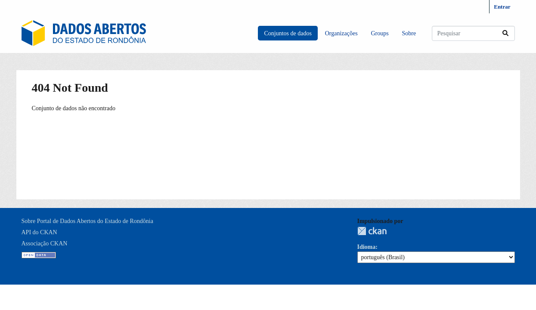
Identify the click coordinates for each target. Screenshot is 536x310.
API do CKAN (39, 232)
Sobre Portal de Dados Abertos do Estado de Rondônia (87, 221)
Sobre (409, 33)
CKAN (372, 231)
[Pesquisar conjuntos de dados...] (473, 33)
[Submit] (505, 33)
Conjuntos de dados (287, 33)
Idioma (366, 247)
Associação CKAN (45, 243)
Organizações (341, 33)
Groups (379, 33)
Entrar (502, 6)
